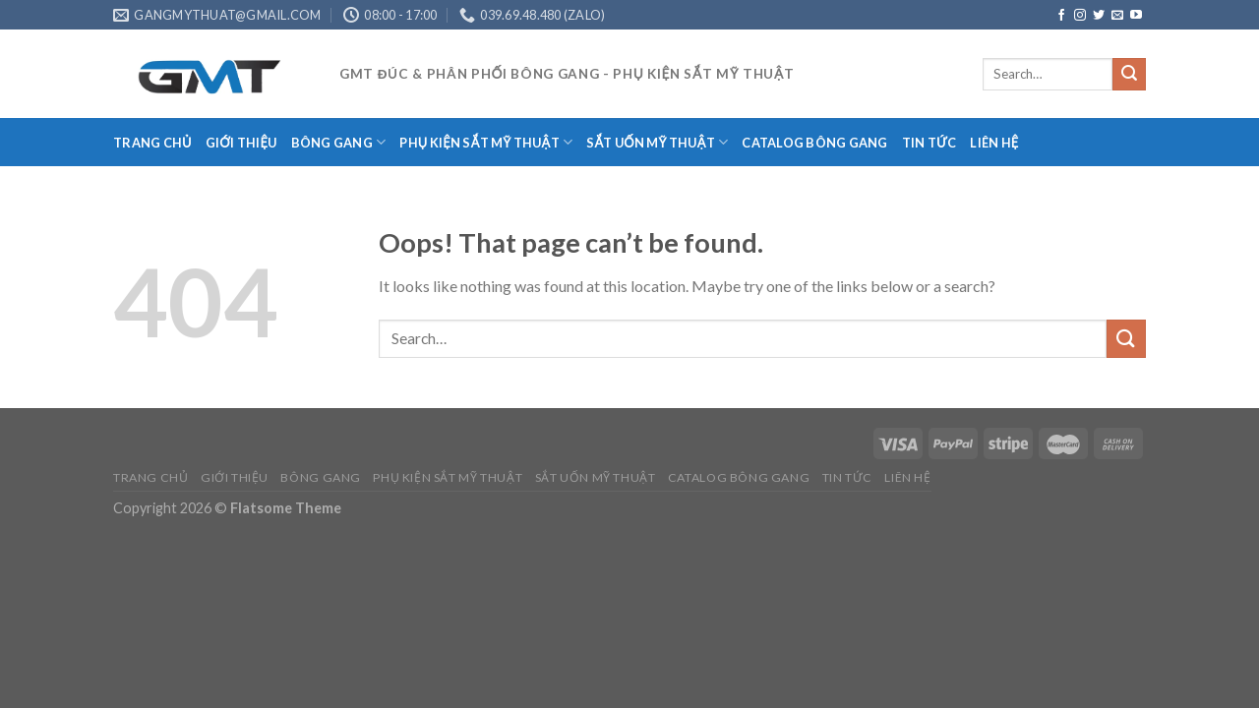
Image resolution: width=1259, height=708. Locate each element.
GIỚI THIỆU (241, 142)
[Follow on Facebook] (1061, 16)
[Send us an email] (1117, 16)
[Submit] (1129, 74)
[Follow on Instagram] (1080, 16)
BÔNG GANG (339, 142)
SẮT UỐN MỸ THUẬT (657, 142)
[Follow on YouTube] (1136, 16)
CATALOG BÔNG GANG (814, 142)
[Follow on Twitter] (1099, 16)
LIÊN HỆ (994, 142)
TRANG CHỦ (152, 142)
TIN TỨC (929, 142)
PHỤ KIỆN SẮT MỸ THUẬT (485, 142)
